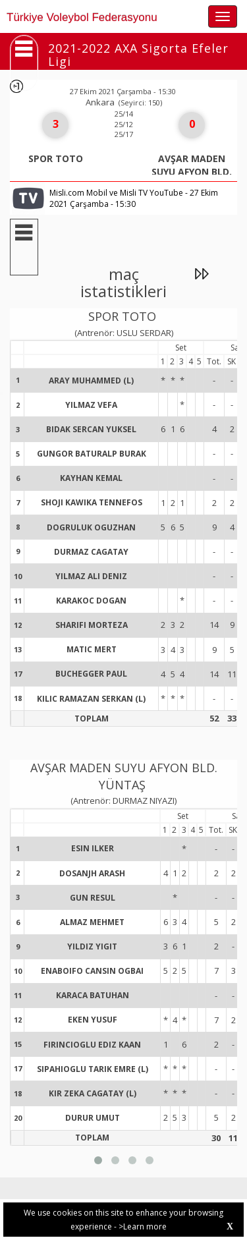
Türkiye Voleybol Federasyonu (82, 17)
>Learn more (143, 1226)
